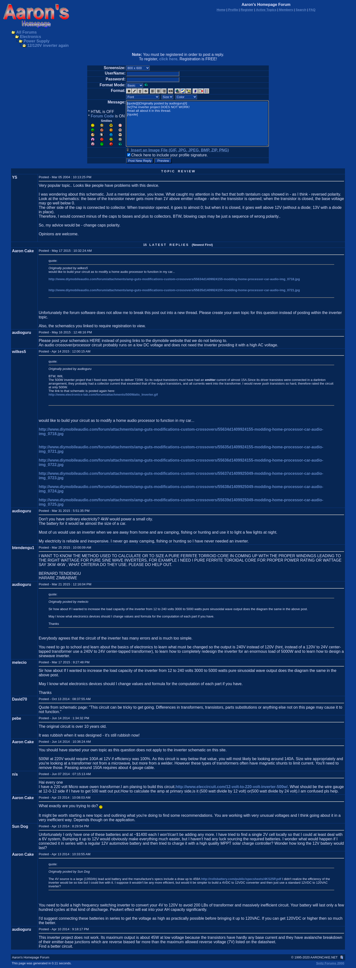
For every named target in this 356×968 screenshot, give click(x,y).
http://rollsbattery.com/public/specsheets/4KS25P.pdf (241, 879)
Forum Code (102, 116)
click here (168, 59)
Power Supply (36, 41)
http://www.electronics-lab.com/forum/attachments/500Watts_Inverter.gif (103, 394)
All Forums (26, 32)
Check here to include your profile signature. (169, 155)
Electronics (30, 37)
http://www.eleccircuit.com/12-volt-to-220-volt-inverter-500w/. (232, 787)
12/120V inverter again (48, 45)
